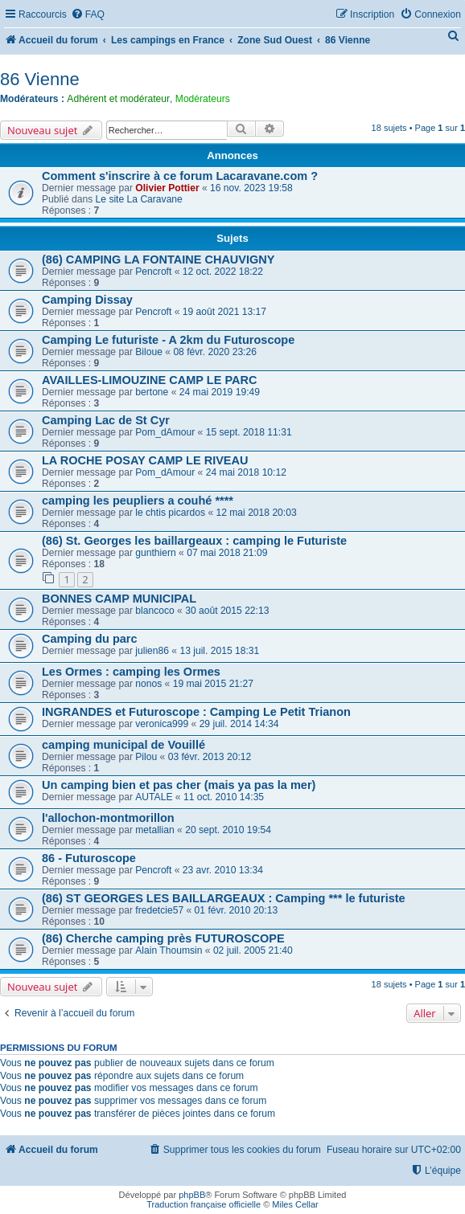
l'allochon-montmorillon (108, 817)
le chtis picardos (170, 512)
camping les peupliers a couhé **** (137, 500)
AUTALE (153, 797)
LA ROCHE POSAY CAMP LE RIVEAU (145, 460)
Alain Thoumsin (168, 950)
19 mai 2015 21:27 (213, 683)
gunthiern (155, 552)
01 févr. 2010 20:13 (236, 910)
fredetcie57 (159, 910)
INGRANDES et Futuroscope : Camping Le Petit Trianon (196, 711)
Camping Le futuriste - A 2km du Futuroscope (168, 339)
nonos (148, 683)
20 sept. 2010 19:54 (228, 830)
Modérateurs (202, 98)
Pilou (146, 756)
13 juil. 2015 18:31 (219, 650)
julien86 (152, 650)
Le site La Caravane (139, 199)
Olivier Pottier (167, 188)
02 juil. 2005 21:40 (253, 950)
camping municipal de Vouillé (123, 744)
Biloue (149, 352)
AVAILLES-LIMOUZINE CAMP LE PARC (149, 380)
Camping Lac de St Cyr (106, 420)
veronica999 (161, 724)
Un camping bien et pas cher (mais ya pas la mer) (178, 785)
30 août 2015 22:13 (227, 610)
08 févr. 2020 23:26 (215, 352)
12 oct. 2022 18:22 (223, 271)
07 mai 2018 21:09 (227, 552)
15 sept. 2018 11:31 (249, 432)
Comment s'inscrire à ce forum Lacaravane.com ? (180, 176)
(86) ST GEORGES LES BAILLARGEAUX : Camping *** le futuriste (223, 898)
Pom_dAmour (165, 432)
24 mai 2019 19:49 (219, 392)
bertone (151, 392)
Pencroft (153, 271)
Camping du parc (90, 638)
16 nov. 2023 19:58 (251, 188)
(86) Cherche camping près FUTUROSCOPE (163, 938)
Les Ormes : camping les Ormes (131, 671)
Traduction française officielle (203, 1204)
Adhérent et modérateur (118, 98)
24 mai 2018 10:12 (246, 472)
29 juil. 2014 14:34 (239, 724)
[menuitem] (88, 15)
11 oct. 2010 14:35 (223, 797)
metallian (154, 830)
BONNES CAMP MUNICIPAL (119, 598)
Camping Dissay (87, 299)
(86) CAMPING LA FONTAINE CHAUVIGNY (158, 259)
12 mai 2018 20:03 (256, 512)
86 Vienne (40, 79)
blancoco (154, 610)
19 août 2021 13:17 (224, 311)
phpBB (192, 1195)
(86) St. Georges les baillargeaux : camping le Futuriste (194, 540)
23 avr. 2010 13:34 (223, 870)
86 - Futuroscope (89, 858)
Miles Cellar (295, 1204)
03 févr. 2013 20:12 (210, 756)
